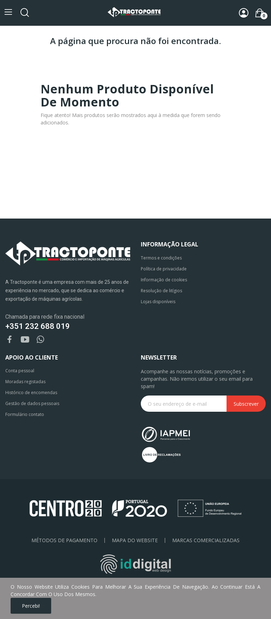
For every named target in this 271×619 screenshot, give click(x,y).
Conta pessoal (19, 371)
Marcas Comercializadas (206, 540)
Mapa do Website (135, 540)
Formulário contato (24, 414)
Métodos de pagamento (64, 540)
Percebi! (31, 605)
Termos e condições (161, 258)
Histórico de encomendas (31, 393)
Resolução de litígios (161, 291)
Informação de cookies (164, 280)
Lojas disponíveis (158, 302)
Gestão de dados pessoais (32, 403)
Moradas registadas (25, 382)
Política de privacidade (164, 269)
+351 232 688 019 (37, 326)
